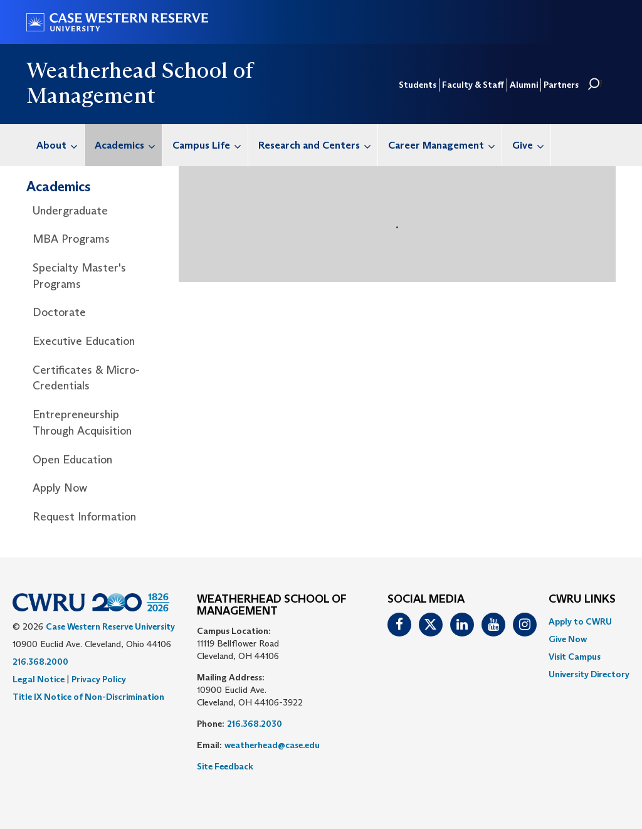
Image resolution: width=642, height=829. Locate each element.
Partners (561, 84)
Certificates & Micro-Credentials (86, 378)
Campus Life (210, 145)
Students (417, 84)
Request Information (84, 517)
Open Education (72, 460)
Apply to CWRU (580, 621)
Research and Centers (317, 145)
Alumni (524, 84)
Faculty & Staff (473, 84)
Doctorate (59, 312)
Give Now (568, 639)
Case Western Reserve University (110, 626)
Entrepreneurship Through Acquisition (82, 423)
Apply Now (60, 488)
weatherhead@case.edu (272, 745)
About (60, 145)
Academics (128, 145)
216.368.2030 (254, 723)
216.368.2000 (40, 661)
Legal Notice (39, 679)
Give (531, 145)
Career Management (445, 145)
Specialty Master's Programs (79, 276)
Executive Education (84, 341)
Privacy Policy (98, 679)
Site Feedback (225, 766)
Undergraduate (70, 211)
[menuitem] (55, 145)
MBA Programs (71, 239)
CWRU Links (582, 599)
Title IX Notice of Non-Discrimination (88, 696)
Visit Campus (575, 656)
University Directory (589, 674)
